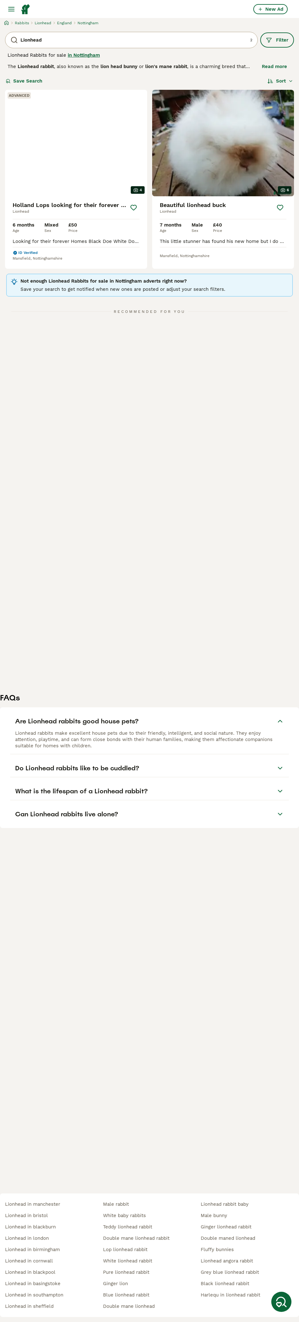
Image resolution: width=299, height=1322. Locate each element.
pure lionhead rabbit (126, 1272)
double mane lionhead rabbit (136, 1238)
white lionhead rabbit (127, 1261)
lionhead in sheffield (29, 1306)
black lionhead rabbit (225, 1283)
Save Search (24, 81)
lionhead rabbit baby (225, 1204)
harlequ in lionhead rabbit (230, 1295)
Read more (274, 66)
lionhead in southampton (34, 1295)
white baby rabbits (124, 1215)
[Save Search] (281, 1302)
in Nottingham (84, 55)
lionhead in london (27, 1238)
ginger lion (115, 1283)
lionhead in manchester (32, 1204)
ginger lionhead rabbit (226, 1227)
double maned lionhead (228, 1238)
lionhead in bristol (26, 1215)
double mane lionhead (129, 1306)
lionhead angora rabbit (227, 1261)
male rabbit (116, 1204)
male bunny (214, 1215)
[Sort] (280, 81)
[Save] (133, 207)
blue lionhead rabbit (126, 1295)
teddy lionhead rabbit (127, 1227)
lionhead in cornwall (29, 1261)
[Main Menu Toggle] (11, 9)
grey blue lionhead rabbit (230, 1272)
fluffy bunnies (217, 1249)
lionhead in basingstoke (32, 1283)
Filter (277, 40)
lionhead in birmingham (32, 1249)
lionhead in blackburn (30, 1227)
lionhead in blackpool (30, 1272)
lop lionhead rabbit (125, 1249)
